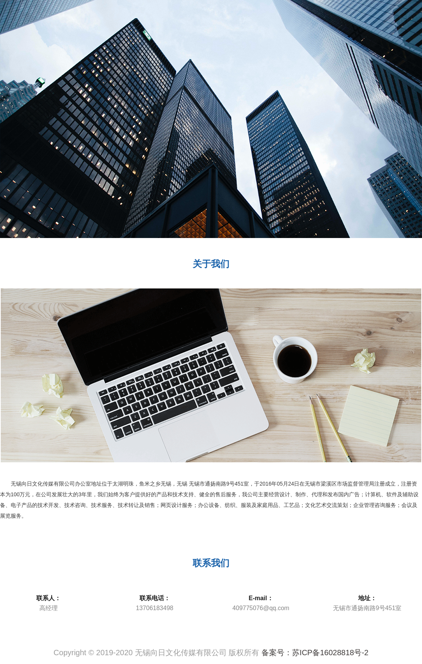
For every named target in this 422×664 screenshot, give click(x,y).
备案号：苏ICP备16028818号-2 (314, 652)
